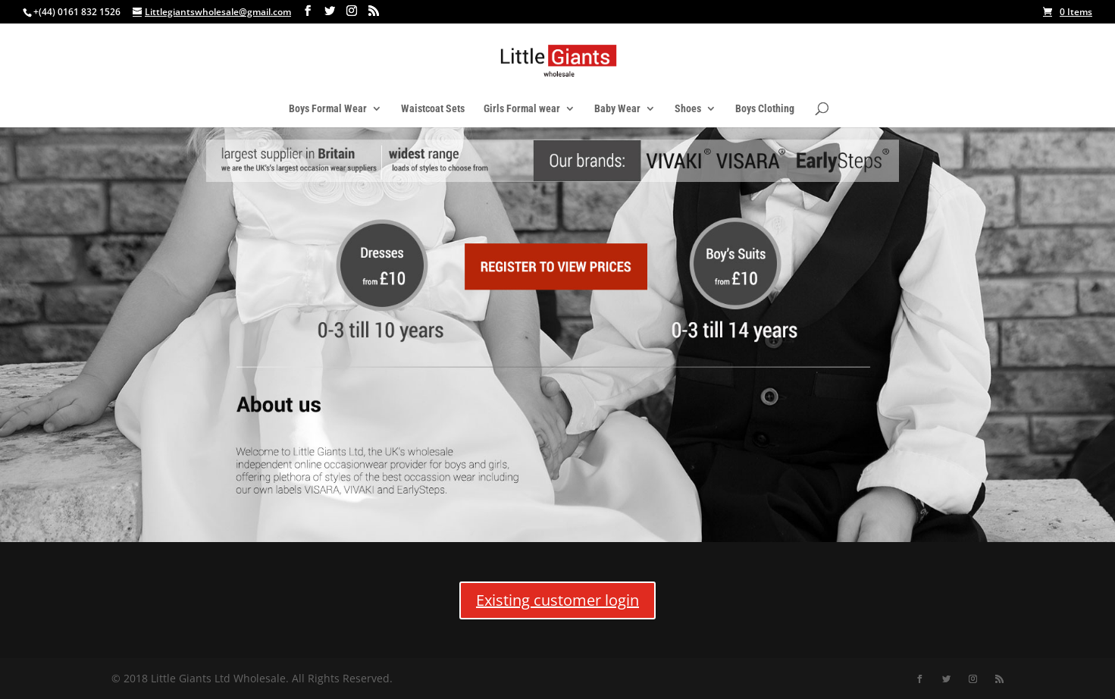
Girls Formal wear (522, 108)
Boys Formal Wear (328, 108)
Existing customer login (557, 600)
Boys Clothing (764, 108)
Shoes (688, 108)
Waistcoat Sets (433, 108)
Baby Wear (617, 108)
